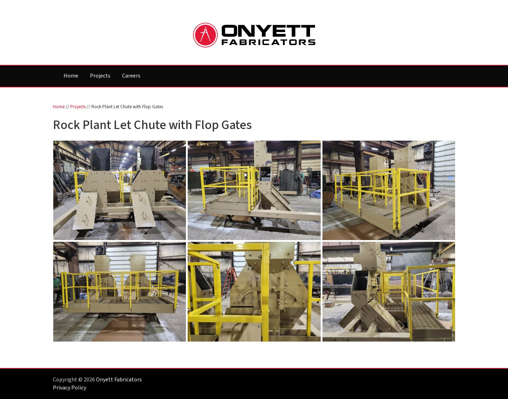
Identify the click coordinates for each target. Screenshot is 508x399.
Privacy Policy (69, 388)
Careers (131, 76)
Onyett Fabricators (119, 379)
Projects (100, 76)
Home (71, 76)
